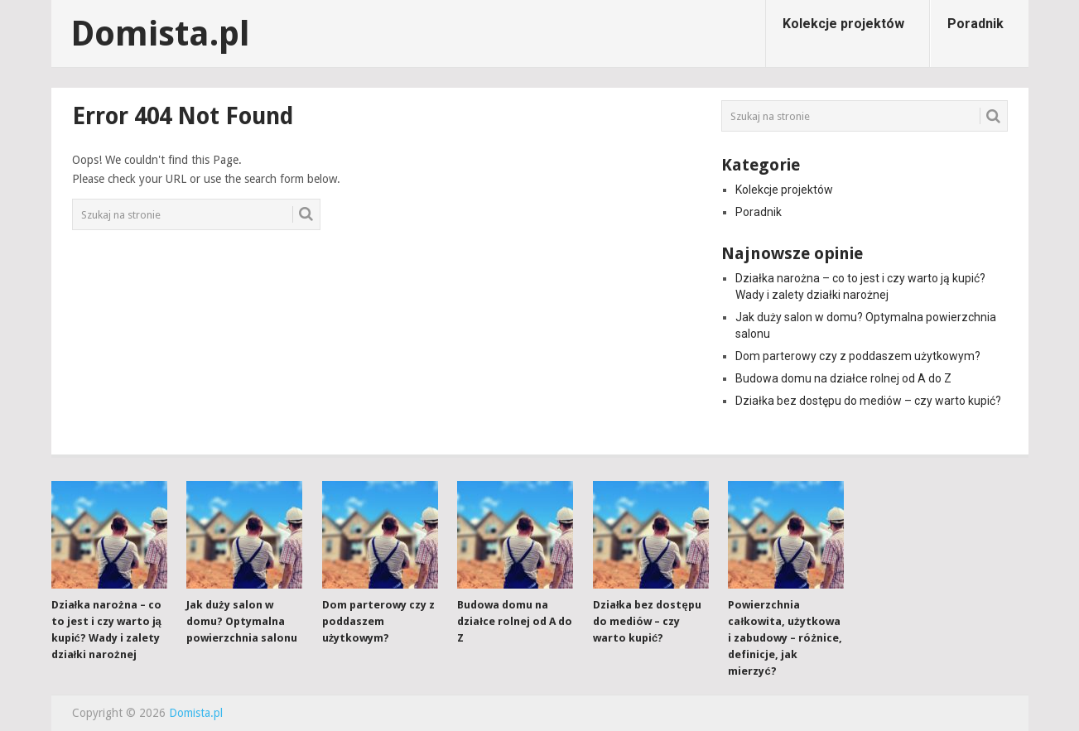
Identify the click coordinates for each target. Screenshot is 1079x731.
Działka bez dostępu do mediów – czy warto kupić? (868, 400)
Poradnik (975, 23)
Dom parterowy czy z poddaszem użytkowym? (857, 356)
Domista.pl (160, 34)
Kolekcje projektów (843, 23)
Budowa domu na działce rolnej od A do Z (843, 378)
